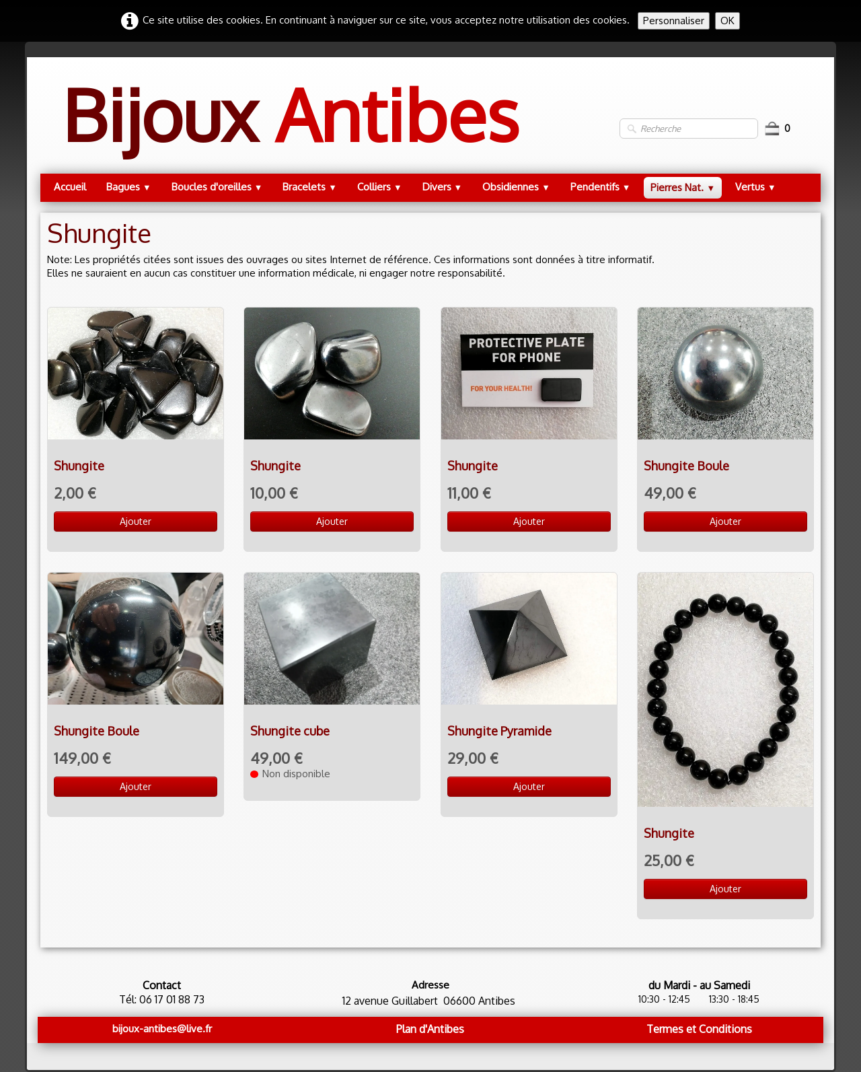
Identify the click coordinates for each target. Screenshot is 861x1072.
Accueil (70, 186)
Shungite (79, 465)
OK (727, 20)
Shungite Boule (686, 465)
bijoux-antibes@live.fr (162, 1028)
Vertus (755, 186)
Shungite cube (290, 730)
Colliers (379, 186)
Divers (442, 186)
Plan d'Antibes (430, 1029)
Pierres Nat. (682, 187)
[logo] (290, 128)
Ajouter (135, 521)
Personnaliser (673, 20)
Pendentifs (600, 186)
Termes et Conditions (699, 1029)
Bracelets (310, 186)
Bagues (128, 186)
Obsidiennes (516, 186)
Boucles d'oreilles (217, 186)
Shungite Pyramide (499, 730)
